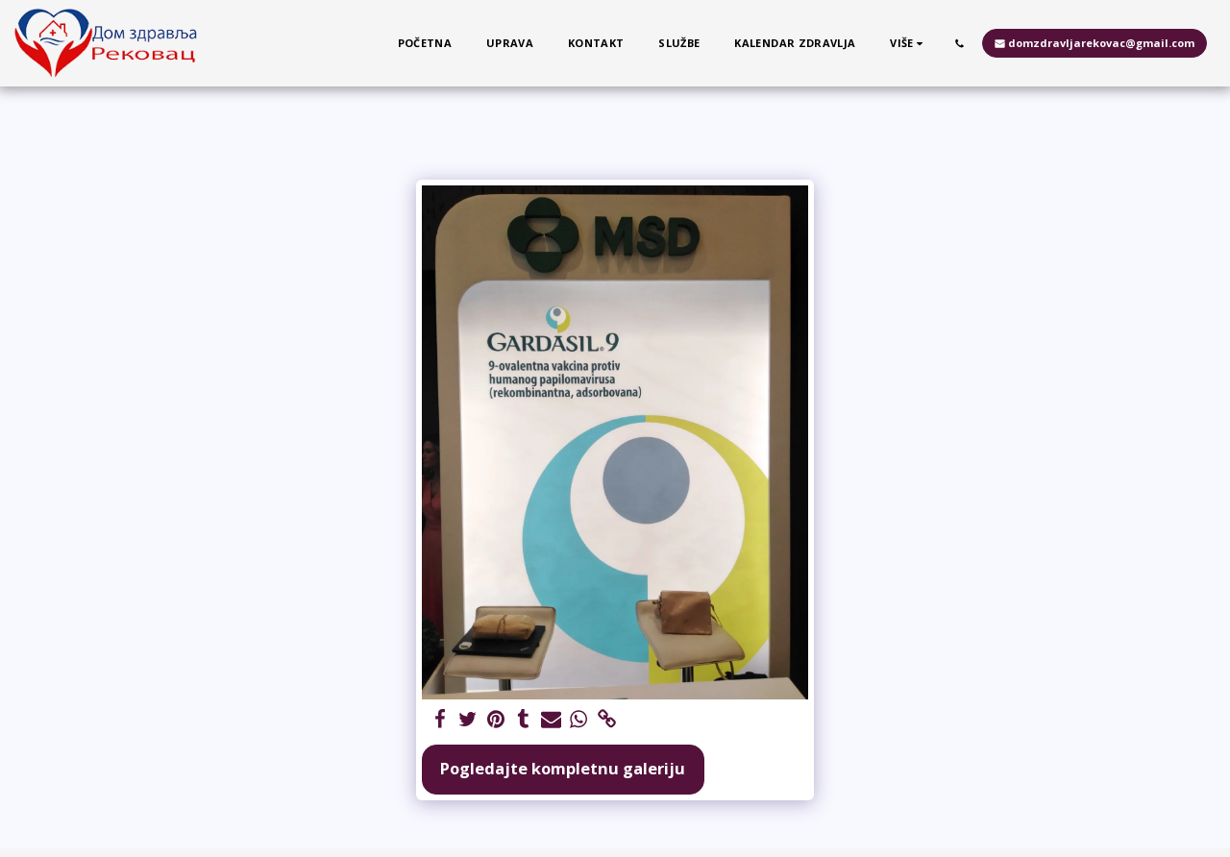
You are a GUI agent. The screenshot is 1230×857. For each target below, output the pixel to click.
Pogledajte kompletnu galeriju (562, 768)
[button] (959, 43)
